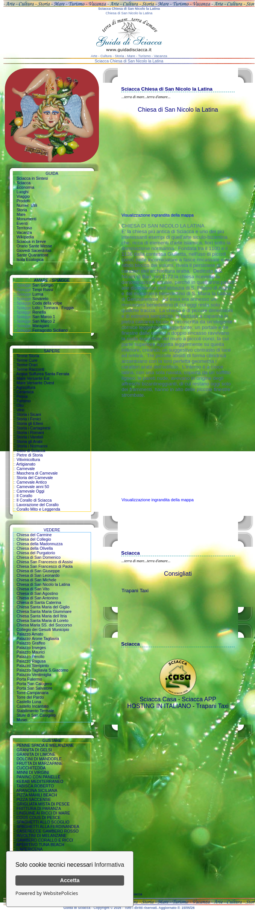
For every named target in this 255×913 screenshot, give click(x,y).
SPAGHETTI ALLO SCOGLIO (43, 822)
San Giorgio (42, 285)
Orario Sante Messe (34, 246)
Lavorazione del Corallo (38, 504)
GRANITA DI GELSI (34, 750)
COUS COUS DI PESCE (39, 817)
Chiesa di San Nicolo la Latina (43, 584)
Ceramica (25, 392)
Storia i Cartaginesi (33, 428)
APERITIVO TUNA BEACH (40, 844)
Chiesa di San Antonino (37, 598)
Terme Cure (27, 360)
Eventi (22, 223)
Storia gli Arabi (29, 441)
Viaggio (23, 196)
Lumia (37, 294)
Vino (20, 410)
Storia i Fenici (29, 419)
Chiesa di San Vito (33, 589)
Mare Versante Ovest (35, 383)
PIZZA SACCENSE (34, 799)
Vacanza (24, 232)
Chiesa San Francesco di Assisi (45, 562)
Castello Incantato (33, 706)
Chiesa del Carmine (34, 534)
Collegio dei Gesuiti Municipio (43, 629)
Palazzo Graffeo (31, 643)
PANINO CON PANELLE (39, 777)
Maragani (40, 325)
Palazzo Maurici (31, 652)
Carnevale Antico (32, 482)
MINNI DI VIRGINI (33, 772)
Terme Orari (27, 364)
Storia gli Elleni (30, 423)
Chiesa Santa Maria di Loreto (42, 620)
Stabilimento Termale (35, 710)
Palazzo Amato (30, 634)
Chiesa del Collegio (34, 539)
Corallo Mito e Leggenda (38, 509)
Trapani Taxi (135, 590)
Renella (39, 312)
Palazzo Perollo (30, 656)
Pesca (22, 396)
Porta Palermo (29, 679)
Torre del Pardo (30, 697)
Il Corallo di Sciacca (34, 500)
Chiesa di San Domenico (39, 557)
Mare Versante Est (33, 378)
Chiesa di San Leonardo (38, 575)
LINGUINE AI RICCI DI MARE (43, 813)
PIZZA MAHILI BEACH (37, 795)
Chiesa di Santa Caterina (39, 602)
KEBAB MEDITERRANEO (40, 781)
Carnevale (26, 468)
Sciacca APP (199, 699)
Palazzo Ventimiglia (34, 674)
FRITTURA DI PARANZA (39, 808)
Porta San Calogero (34, 683)
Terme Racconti (30, 369)
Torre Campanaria (33, 692)
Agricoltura (25, 387)
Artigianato (25, 464)
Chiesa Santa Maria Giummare (44, 611)
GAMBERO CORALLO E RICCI (45, 840)
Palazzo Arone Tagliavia (38, 638)
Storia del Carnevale (35, 477)
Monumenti (26, 219)
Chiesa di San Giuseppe (38, 571)
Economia (25, 187)
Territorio (24, 228)
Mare (21, 214)
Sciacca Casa (158, 699)
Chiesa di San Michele (36, 580)
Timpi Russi (42, 289)
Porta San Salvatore (34, 688)
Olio (20, 405)
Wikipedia (25, 237)
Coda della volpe (47, 303)
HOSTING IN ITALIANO (159, 706)
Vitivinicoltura (28, 459)
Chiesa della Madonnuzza (40, 543)
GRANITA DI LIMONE (36, 754)
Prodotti (23, 201)
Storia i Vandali (30, 437)
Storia (22, 210)
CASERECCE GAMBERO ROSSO (48, 831)
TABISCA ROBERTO (35, 786)
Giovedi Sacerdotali (34, 250)
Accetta (70, 880)
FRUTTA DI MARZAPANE (40, 763)
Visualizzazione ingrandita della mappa (157, 215)
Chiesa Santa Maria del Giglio (43, 607)
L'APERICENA (30, 849)
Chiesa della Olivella (35, 548)
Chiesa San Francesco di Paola (45, 566)
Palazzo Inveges (31, 647)
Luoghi (23, 192)
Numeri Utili (27, 205)
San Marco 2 (43, 321)
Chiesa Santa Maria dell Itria (42, 616)
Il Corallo (24, 495)
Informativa (109, 864)
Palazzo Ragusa (31, 661)
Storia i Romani (30, 432)
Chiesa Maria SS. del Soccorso (44, 625)
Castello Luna (29, 701)
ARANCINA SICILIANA (36, 790)
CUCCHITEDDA (31, 768)
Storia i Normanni (32, 446)
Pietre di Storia (30, 455)
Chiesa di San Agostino (37, 593)
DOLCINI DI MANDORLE (39, 759)
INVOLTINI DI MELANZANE (42, 835)
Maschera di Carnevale (37, 473)
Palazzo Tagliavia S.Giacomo (42, 670)
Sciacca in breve (31, 241)
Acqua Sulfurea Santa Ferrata (42, 374)
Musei (22, 719)
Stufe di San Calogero (36, 715)
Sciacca (23, 182)
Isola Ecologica (30, 259)
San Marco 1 (43, 316)
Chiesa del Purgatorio (36, 553)
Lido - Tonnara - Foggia (53, 307)
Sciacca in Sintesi (32, 178)
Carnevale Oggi (30, 491)
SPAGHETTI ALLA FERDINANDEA (48, 826)
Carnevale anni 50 (33, 486)
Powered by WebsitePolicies (46, 893)
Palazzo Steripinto (33, 665)
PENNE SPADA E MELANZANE (45, 745)
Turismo (24, 401)
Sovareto (40, 298)
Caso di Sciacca (31, 450)
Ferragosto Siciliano (50, 330)
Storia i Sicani (29, 414)
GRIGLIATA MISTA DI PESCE (43, 804)
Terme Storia (28, 355)
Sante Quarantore (33, 255)
